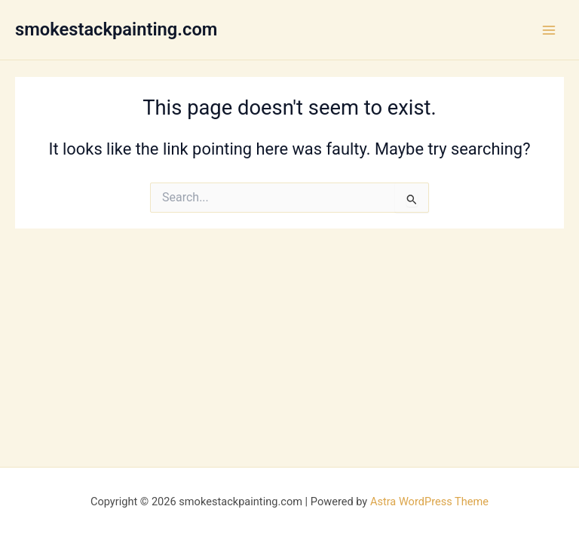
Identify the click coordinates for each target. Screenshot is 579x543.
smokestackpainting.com (116, 29)
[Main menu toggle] (549, 29)
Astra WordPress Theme (429, 501)
